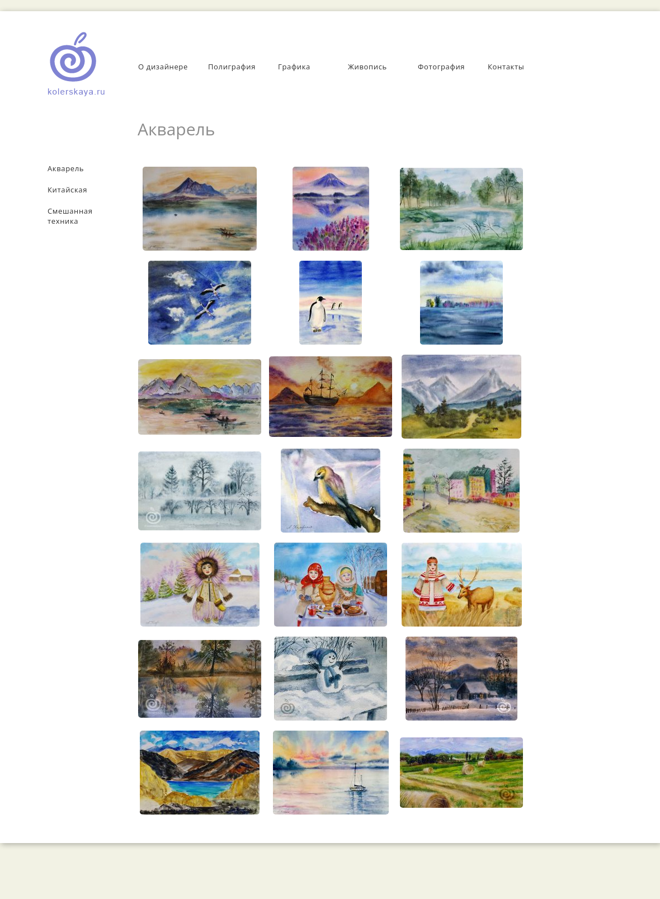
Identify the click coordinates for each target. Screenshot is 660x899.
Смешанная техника (70, 216)
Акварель (66, 168)
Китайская (67, 190)
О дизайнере (163, 67)
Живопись (367, 67)
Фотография (441, 67)
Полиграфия (232, 67)
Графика (294, 67)
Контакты (506, 67)
